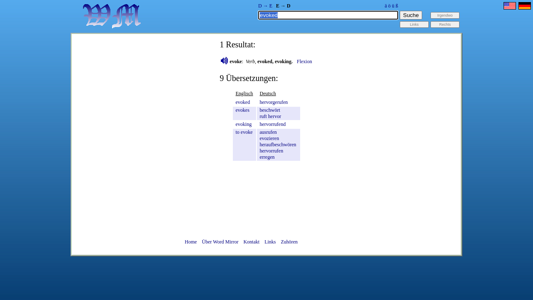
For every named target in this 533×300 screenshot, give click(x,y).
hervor (274, 116)
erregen (267, 157)
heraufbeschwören (278, 145)
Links (270, 242)
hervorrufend (273, 124)
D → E (265, 6)
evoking (244, 124)
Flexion (304, 61)
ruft (263, 116)
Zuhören (289, 242)
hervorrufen (272, 151)
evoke (247, 132)
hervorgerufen (274, 102)
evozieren (269, 138)
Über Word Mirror (220, 242)
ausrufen (268, 132)
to (238, 132)
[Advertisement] (498, 174)
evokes (242, 110)
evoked (243, 102)
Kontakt (251, 242)
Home (191, 242)
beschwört (270, 110)
